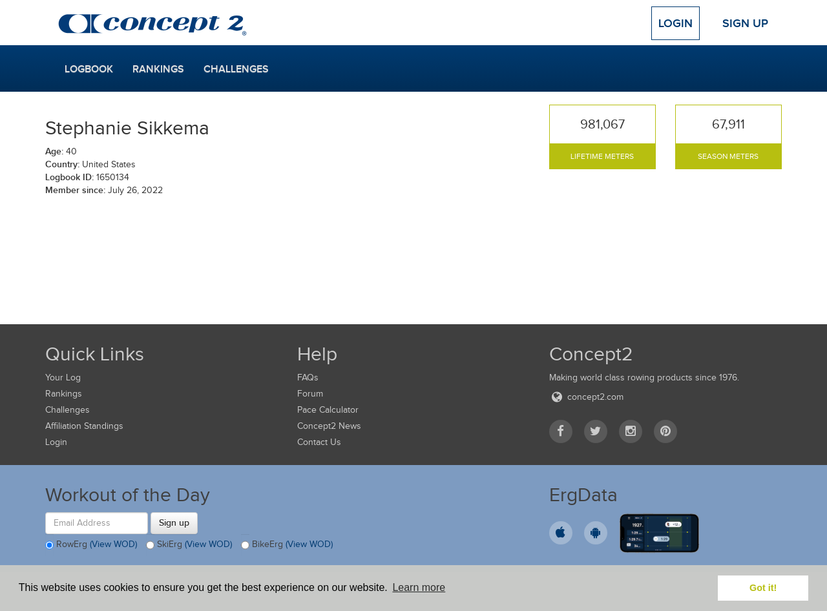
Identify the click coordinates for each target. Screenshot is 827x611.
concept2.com (586, 397)
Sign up (174, 522)
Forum (310, 394)
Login (675, 23)
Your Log (63, 377)
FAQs (308, 377)
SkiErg (189, 545)
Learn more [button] (418, 587)
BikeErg (287, 545)
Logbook (89, 69)
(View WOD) (113, 544)
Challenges (236, 69)
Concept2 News (329, 426)
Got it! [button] (763, 588)
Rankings (158, 69)
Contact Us (319, 442)
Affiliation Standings (84, 426)
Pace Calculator (328, 410)
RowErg (91, 545)
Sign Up (745, 23)
